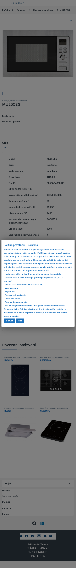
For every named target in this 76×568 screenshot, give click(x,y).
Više (20, 321)
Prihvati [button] (9, 321)
